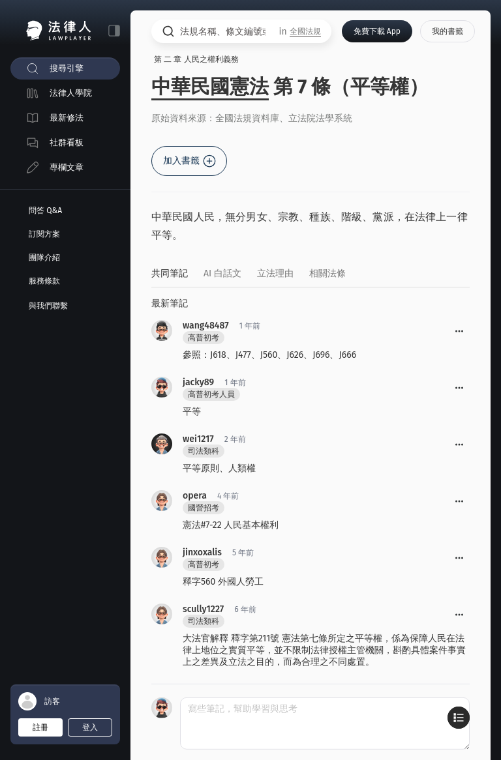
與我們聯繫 (48, 305)
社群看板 (67, 142)
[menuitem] (65, 68)
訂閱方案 (44, 234)
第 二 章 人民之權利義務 (196, 59)
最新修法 (67, 118)
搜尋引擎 (67, 68)
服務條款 (44, 280)
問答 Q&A (45, 210)
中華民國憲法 (210, 86)
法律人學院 (71, 93)
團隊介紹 (44, 257)
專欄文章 (67, 167)
